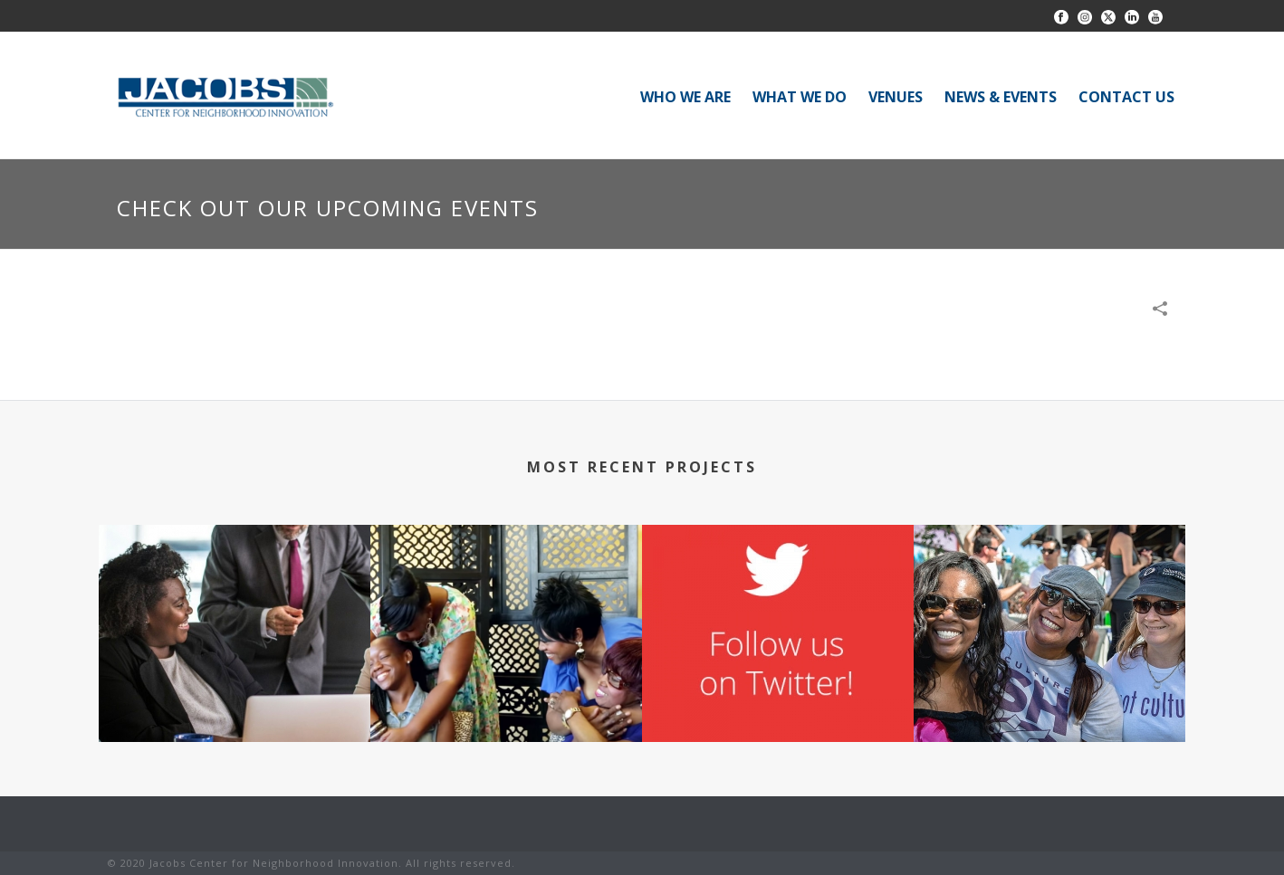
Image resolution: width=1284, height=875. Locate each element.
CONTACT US (1126, 97)
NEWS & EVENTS (1000, 97)
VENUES (895, 97)
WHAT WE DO (799, 97)
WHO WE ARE (685, 97)
